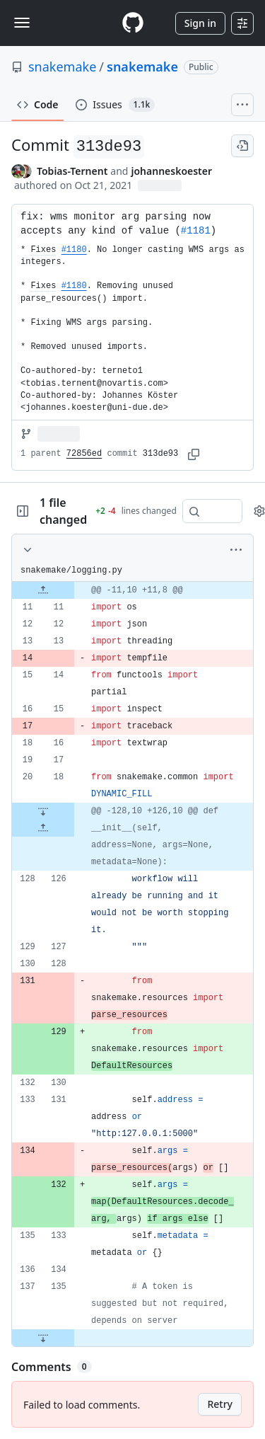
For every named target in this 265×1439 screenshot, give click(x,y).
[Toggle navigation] (22, 22)
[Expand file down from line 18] (43, 811)
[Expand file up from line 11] (43, 590)
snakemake (62, 66)
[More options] (236, 550)
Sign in (200, 23)
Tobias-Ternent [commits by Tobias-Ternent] (72, 171)
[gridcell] (132, 590)
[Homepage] (133, 23)
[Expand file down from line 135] (43, 1337)
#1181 (196, 230)
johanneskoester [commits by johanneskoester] (171, 171)
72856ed (84, 454)
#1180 (74, 250)
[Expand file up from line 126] (43, 828)
